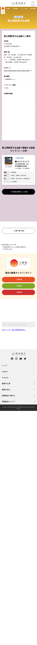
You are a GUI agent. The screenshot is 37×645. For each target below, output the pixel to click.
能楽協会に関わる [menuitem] (8, 395)
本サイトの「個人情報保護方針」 (14, 330)
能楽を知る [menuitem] (6, 389)
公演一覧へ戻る (19, 231)
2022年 (19, 286)
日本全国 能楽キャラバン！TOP (8, 244)
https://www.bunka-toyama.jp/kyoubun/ (17, 70)
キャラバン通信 (24, 8)
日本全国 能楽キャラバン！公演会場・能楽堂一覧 (14, 246)
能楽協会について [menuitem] (8, 401)
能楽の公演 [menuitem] (6, 383)
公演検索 (8, 8)
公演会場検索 (15, 8)
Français (5, 377)
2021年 (19, 279)
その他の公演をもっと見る (19, 192)
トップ (4, 365)
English (4, 371)
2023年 (19, 292)
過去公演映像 (33, 8)
